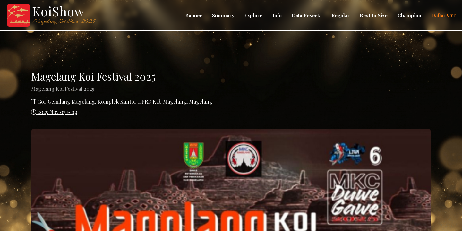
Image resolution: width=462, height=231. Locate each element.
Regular (340, 15)
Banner (193, 15)
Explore (253, 15)
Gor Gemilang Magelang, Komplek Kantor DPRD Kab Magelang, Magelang (121, 101)
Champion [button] (409, 15)
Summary (223, 15)
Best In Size (374, 15)
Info (277, 15)
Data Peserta (306, 15)
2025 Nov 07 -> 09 (54, 111)
